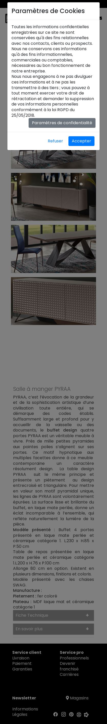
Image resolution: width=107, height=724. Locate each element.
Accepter (81, 141)
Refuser (55, 141)
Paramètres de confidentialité (62, 123)
